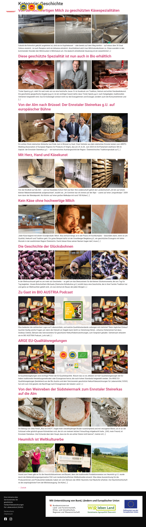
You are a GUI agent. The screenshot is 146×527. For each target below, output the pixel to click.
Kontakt (139, 6)
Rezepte (112, 6)
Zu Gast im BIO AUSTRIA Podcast (45, 292)
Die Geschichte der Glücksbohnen (45, 246)
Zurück (22, 488)
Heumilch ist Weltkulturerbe (41, 439)
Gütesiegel (85, 6)
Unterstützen (125, 6)
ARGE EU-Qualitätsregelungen (42, 341)
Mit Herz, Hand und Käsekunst (43, 155)
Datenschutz (9, 511)
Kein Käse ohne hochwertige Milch (46, 200)
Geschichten (99, 6)
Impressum (8, 514)
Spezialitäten (71, 6)
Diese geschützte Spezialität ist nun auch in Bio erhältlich (64, 56)
